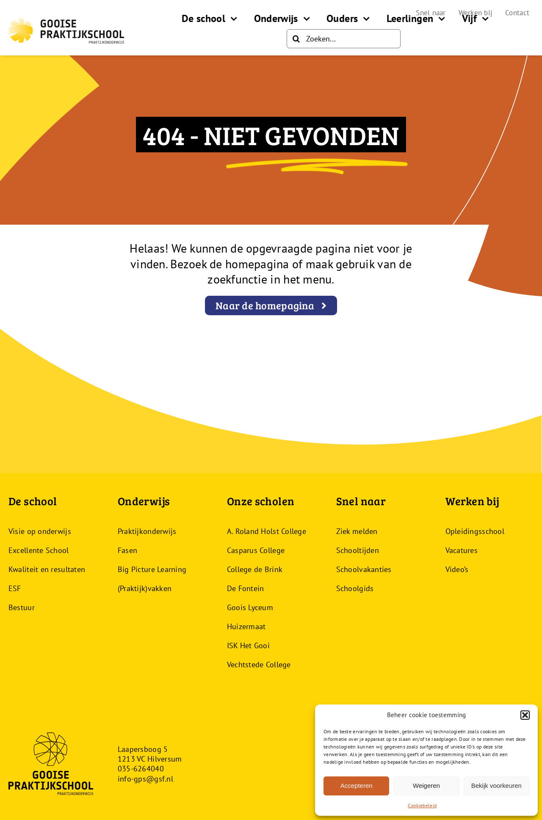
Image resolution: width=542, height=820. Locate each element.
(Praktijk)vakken (144, 588)
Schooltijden (357, 550)
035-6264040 (141, 768)
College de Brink (254, 569)
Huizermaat (246, 626)
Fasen (127, 550)
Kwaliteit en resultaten (46, 569)
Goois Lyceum (250, 607)
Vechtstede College (259, 664)
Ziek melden (357, 531)
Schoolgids (355, 588)
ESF (14, 588)
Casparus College (256, 550)
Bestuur (21, 607)
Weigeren (426, 785)
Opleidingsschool (474, 531)
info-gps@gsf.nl (145, 779)
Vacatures (461, 550)
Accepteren (356, 785)
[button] (525, 715)
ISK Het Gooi (248, 645)
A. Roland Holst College (266, 531)
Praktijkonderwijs (147, 531)
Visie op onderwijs (39, 531)
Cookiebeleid (422, 805)
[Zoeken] (296, 38)
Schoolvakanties (364, 569)
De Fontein (245, 588)
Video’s (457, 569)
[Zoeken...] (344, 38)
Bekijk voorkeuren (496, 785)
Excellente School (38, 550)
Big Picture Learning (152, 569)
